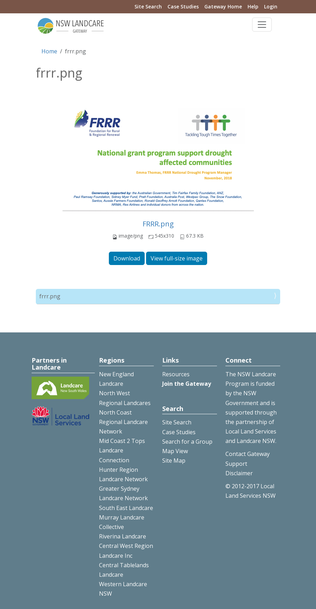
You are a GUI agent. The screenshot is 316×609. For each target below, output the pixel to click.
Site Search (148, 6)
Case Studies (183, 6)
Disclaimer (239, 473)
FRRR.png (158, 224)
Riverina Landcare (122, 536)
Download (126, 258)
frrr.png (49, 296)
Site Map (173, 460)
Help (253, 6)
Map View (175, 451)
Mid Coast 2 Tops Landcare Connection (122, 450)
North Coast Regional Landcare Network (123, 422)
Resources (176, 374)
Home (49, 51)
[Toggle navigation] (262, 25)
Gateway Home (223, 6)
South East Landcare (126, 508)
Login (270, 6)
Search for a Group (187, 441)
